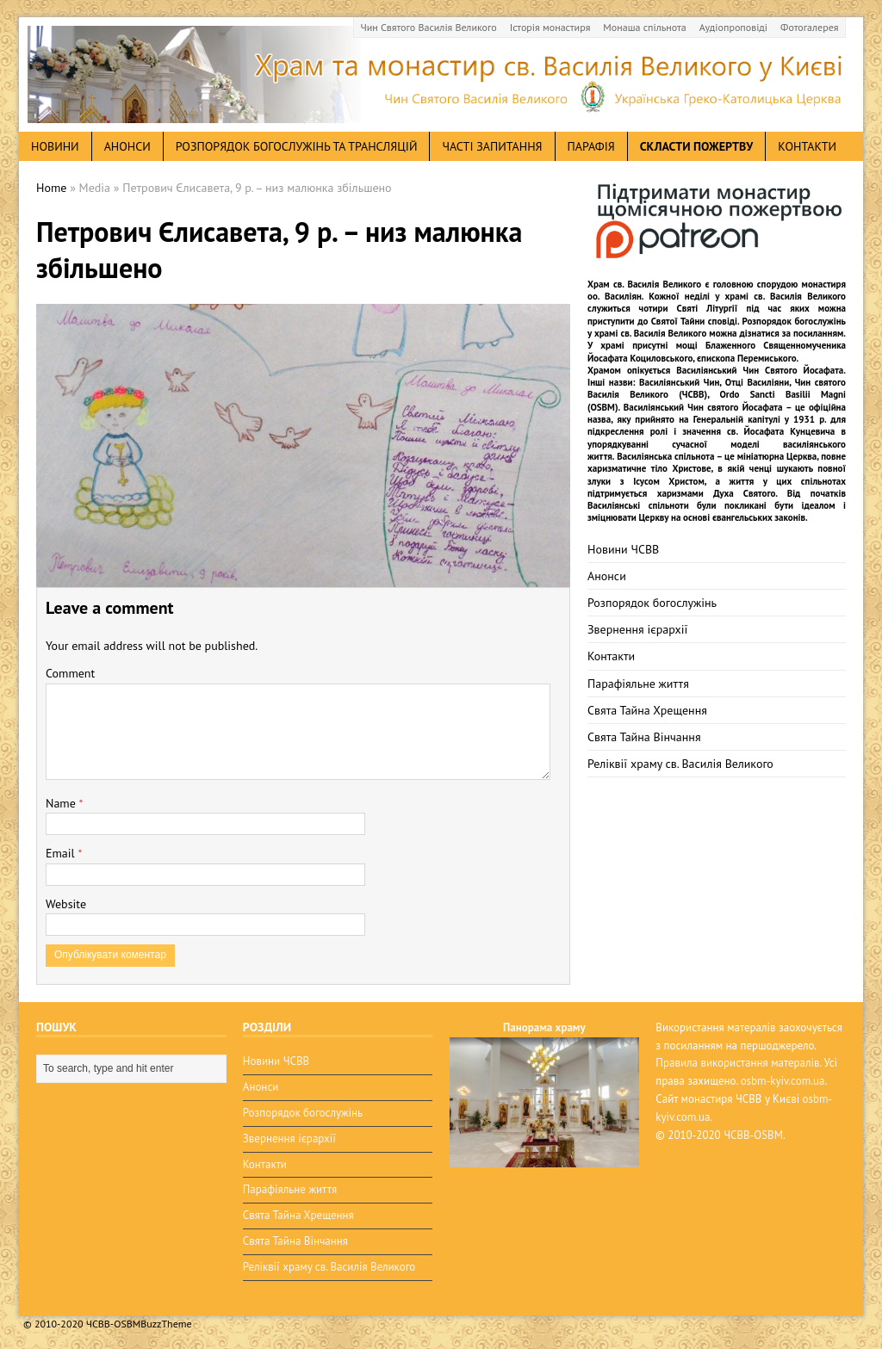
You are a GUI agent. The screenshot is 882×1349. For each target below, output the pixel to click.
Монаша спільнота (644, 27)
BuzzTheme (165, 1323)
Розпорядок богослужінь (652, 602)
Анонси (606, 576)
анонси (127, 146)
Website (66, 904)
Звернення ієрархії (637, 629)
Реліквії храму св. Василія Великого (680, 763)
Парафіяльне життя (638, 683)
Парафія (591, 146)
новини (55, 146)
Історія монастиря (550, 27)
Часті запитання (492, 146)
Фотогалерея (809, 27)
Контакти (807, 146)
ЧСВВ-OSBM (753, 1135)
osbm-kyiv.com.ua (783, 1081)
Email (62, 853)
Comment (70, 673)
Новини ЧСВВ (623, 549)
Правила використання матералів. (738, 1062)
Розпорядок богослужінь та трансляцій (297, 146)
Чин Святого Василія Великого (429, 27)
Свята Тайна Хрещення (647, 710)
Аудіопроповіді (733, 27)
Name (62, 803)
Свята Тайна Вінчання (644, 737)
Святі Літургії (707, 308)
